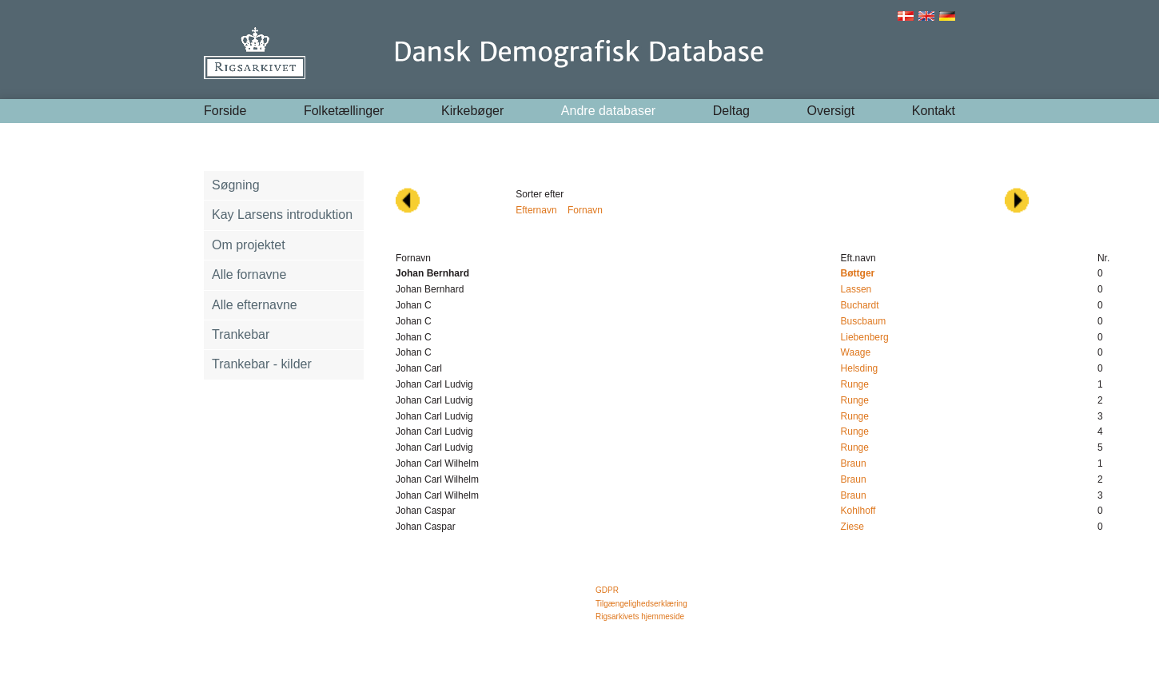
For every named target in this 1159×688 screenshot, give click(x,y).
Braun (853, 463)
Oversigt (831, 110)
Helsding (859, 368)
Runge (855, 384)
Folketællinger (344, 110)
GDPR (607, 590)
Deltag (731, 110)
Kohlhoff (858, 510)
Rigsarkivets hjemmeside (639, 616)
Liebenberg (865, 337)
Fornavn (585, 210)
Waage (856, 352)
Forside (225, 110)
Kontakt (933, 110)
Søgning (236, 185)
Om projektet (248, 245)
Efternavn (536, 210)
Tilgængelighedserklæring (641, 603)
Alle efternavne (254, 305)
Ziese (852, 526)
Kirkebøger (472, 110)
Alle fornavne (249, 274)
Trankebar (240, 334)
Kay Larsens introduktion (282, 214)
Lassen (856, 289)
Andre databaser (608, 110)
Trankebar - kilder (262, 364)
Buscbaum (863, 321)
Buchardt (860, 305)
